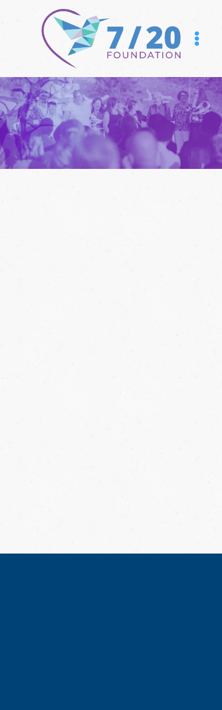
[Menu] (196, 38)
